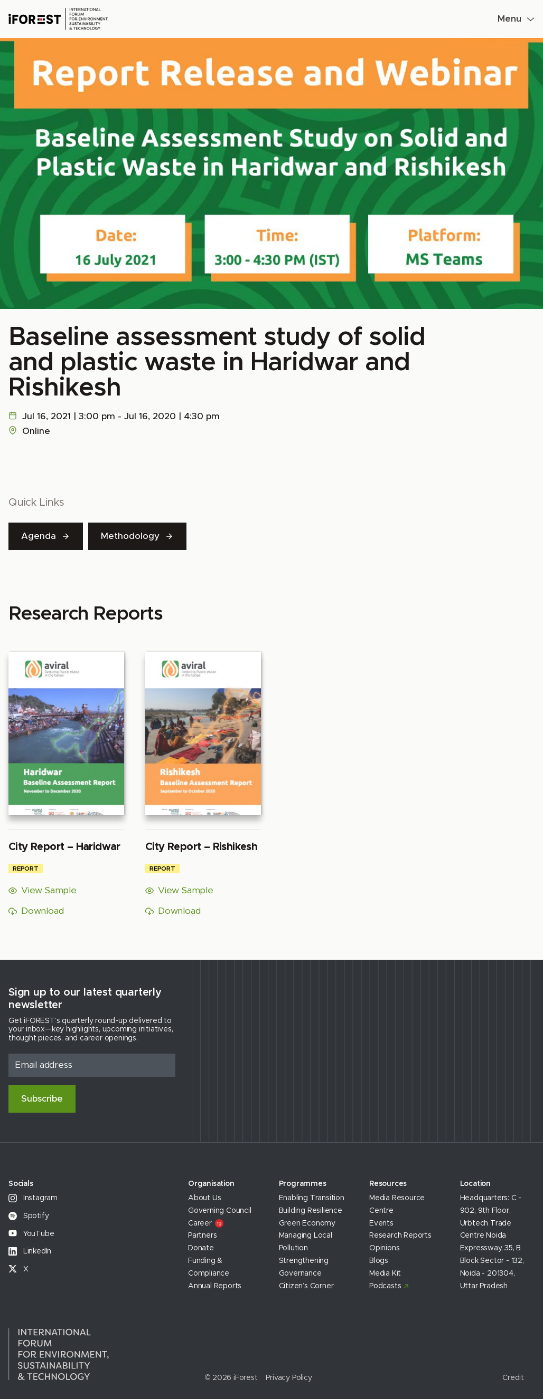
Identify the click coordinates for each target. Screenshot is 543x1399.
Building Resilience (310, 1210)
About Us (204, 1198)
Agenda (45, 536)
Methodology (137, 536)
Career (205, 1223)
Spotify (28, 1216)
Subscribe (42, 1098)
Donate (201, 1248)
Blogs (378, 1261)
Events (381, 1223)
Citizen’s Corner (306, 1286)
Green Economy (307, 1223)
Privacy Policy (289, 1378)
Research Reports (400, 1235)
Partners (202, 1235)
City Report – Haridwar (64, 847)
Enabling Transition (311, 1198)
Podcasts (385, 1286)
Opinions (384, 1248)
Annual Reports (214, 1286)
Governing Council (219, 1210)
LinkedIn (29, 1251)
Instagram (33, 1198)
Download (35, 911)
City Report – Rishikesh (201, 847)
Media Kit (385, 1273)
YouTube (31, 1234)
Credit (513, 1378)
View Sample (42, 891)
